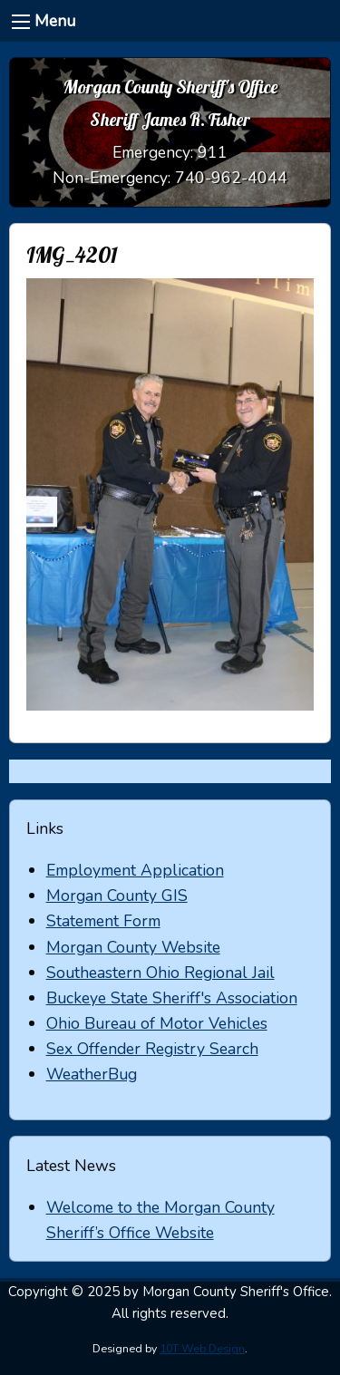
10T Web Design (202, 1348)
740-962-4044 (231, 178)
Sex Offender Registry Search (152, 1049)
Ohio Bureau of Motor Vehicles (156, 1023)
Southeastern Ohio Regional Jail (160, 972)
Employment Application (135, 870)
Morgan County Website (133, 947)
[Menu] (21, 22)
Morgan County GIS (117, 895)
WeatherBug (91, 1074)
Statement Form (103, 921)
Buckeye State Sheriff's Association (171, 998)
